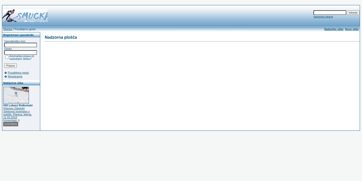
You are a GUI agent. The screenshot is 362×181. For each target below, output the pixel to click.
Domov (8, 29)
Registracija (15, 76)
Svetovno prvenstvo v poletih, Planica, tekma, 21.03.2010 (17, 114)
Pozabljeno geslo (18, 72)
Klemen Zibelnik (14, 108)
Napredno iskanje (323, 16)
